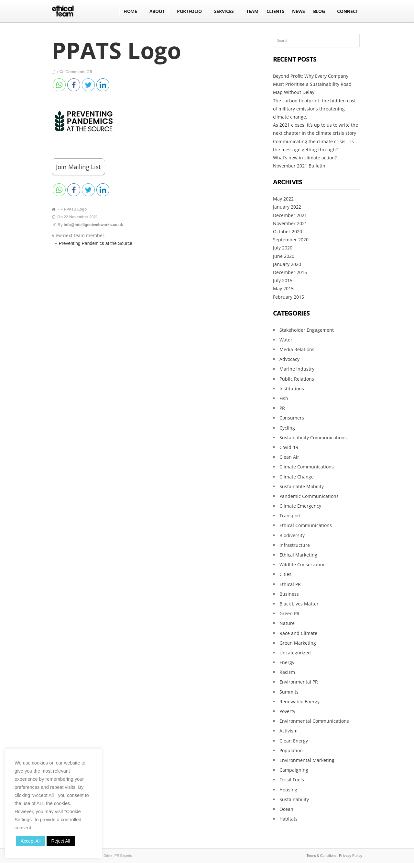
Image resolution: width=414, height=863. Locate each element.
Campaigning (293, 770)
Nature (287, 623)
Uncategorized (295, 653)
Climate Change (296, 477)
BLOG (319, 11)
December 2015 (290, 272)
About (157, 11)
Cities (285, 574)
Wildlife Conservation (302, 564)
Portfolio (189, 11)
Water (285, 340)
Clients (275, 11)
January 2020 (287, 264)
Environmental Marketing (306, 760)
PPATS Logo (116, 50)
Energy (286, 662)
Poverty (287, 711)
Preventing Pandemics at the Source (95, 243)
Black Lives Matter (299, 604)
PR (282, 408)
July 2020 (282, 248)
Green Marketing (297, 643)
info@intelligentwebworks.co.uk (93, 225)
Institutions (291, 388)
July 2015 (282, 280)
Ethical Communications (305, 525)
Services (224, 11)
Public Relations (296, 379)
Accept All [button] (30, 841)
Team (252, 11)
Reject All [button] (60, 841)
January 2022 (287, 207)
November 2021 (290, 223)
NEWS (298, 11)
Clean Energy (293, 741)
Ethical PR (290, 584)
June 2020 (283, 256)
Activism (288, 731)
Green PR (289, 613)
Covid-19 (288, 447)
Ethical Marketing (298, 555)
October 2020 (287, 231)
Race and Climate (298, 633)
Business (289, 594)
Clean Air (289, 457)
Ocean (286, 809)
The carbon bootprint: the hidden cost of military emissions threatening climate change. (314, 109)
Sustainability (294, 799)
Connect (347, 11)
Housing (288, 790)
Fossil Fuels (291, 780)
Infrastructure (294, 545)
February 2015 (288, 297)
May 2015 (283, 288)
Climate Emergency (300, 506)
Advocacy (289, 359)
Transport (290, 515)
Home (130, 11)
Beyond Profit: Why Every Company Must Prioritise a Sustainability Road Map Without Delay (312, 84)
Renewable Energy (299, 701)
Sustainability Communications (313, 437)
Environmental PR (298, 682)
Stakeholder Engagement (306, 330)
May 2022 (283, 199)
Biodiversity (292, 535)
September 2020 (291, 239)
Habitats (288, 819)
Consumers (291, 418)
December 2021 (290, 215)
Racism (287, 672)
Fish (283, 398)
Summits (289, 692)
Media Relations (296, 349)
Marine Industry (296, 369)
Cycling (287, 428)
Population (291, 750)
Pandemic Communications (309, 496)
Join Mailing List (78, 166)
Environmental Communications (314, 721)
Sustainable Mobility (301, 486)
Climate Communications (306, 467)
